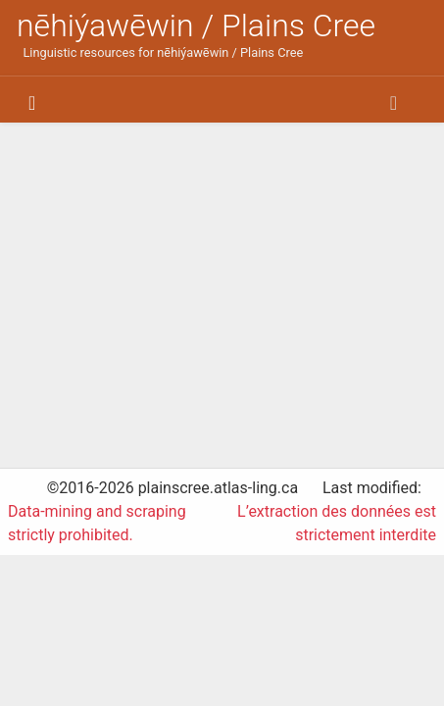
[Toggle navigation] (32, 103)
